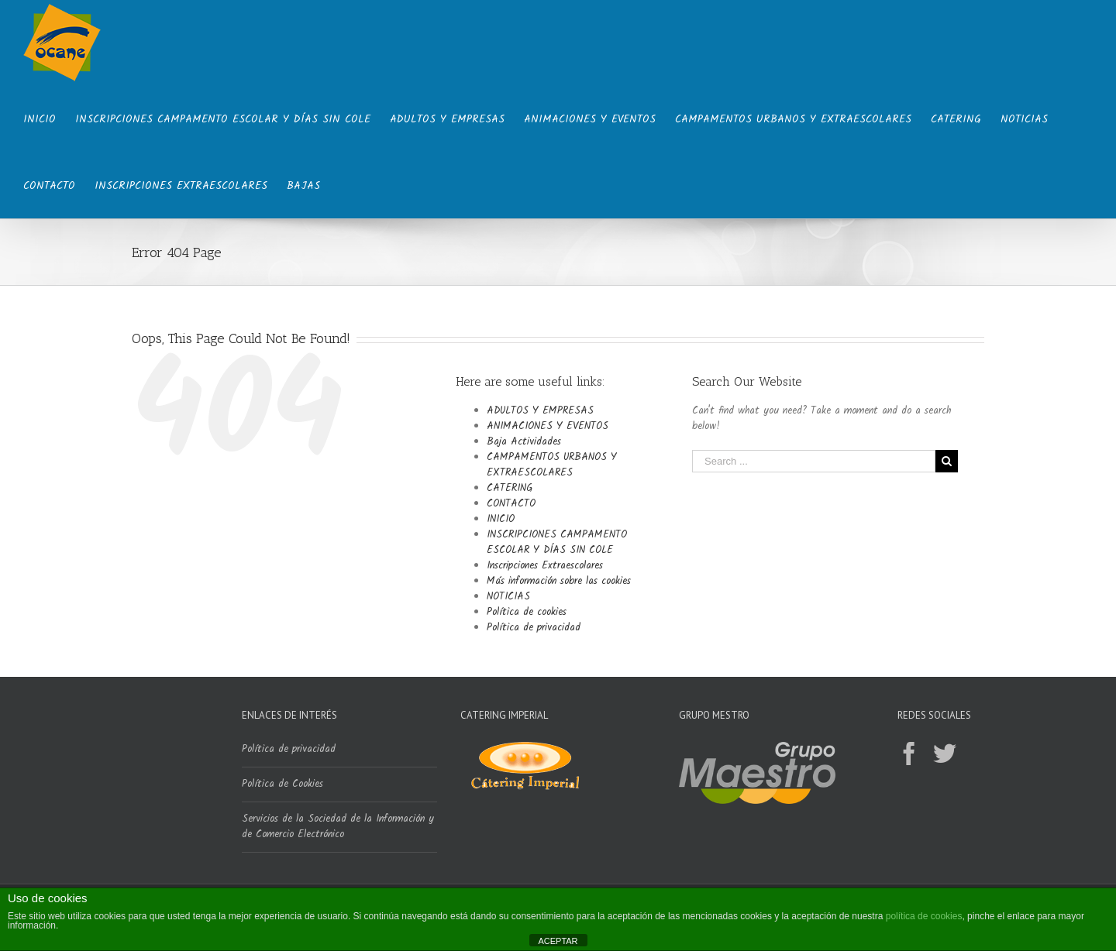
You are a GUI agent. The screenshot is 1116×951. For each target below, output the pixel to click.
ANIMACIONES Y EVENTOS (547, 426)
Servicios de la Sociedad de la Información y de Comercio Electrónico (338, 827)
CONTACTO (511, 504)
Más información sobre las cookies (559, 581)
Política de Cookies (282, 784)
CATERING (509, 488)
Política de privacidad (533, 628)
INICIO (501, 519)
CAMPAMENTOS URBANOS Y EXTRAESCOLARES (552, 465)
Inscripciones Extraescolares (545, 566)
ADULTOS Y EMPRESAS (540, 411)
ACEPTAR (557, 941)
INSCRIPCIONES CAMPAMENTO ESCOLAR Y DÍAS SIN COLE (557, 542)
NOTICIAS (508, 597)
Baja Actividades (524, 442)
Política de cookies (527, 612)
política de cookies (924, 916)
